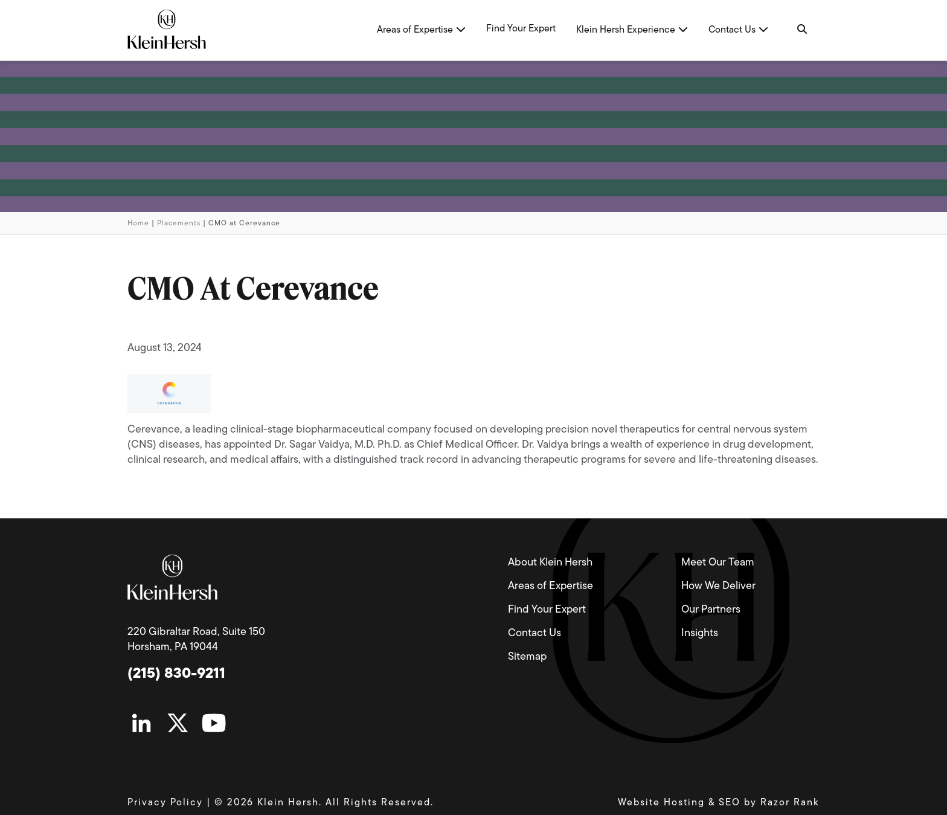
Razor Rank (790, 803)
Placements (179, 223)
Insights (699, 633)
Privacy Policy (165, 803)
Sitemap (527, 657)
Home (138, 223)
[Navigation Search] (801, 30)
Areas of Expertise (550, 586)
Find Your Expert (547, 610)
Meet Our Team (717, 563)
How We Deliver (718, 586)
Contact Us (534, 633)
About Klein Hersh (550, 563)
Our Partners (710, 610)
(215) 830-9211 (176, 674)
